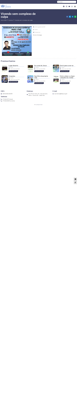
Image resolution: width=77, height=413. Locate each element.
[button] (75, 6)
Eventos (11, 20)
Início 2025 (4, 20)
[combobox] (66, 2)
